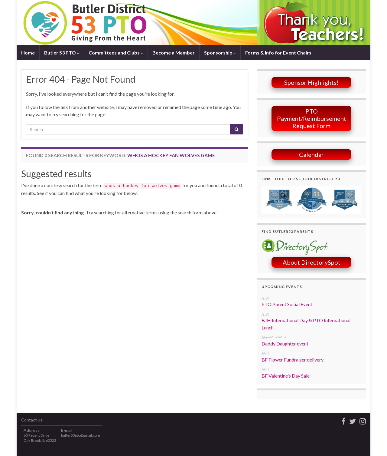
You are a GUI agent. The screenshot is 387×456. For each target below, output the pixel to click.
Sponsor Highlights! (311, 82)
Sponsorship (220, 52)
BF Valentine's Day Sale (286, 375)
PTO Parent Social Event (287, 304)
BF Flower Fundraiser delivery (293, 359)
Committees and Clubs (116, 52)
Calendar (311, 154)
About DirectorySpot (311, 262)
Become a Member (173, 52)
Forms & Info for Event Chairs (278, 52)
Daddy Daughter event (285, 343)
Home (28, 52)
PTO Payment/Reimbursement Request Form (311, 118)
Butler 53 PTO (61, 52)
